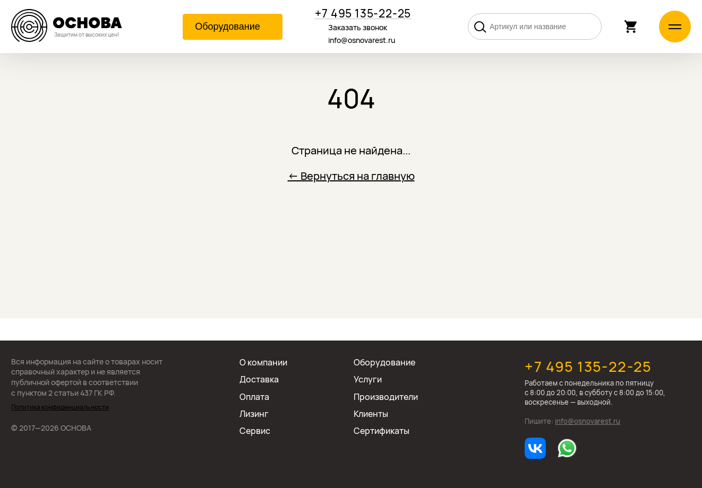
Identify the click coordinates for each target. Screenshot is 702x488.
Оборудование (384, 362)
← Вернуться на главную (351, 176)
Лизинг (254, 414)
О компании (263, 362)
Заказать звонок (357, 27)
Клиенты (371, 414)
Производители (386, 397)
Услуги (368, 379)
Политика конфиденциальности (60, 407)
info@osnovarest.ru (361, 40)
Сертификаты (381, 431)
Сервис (254, 431)
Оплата (254, 397)
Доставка (259, 379)
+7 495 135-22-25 (363, 13)
